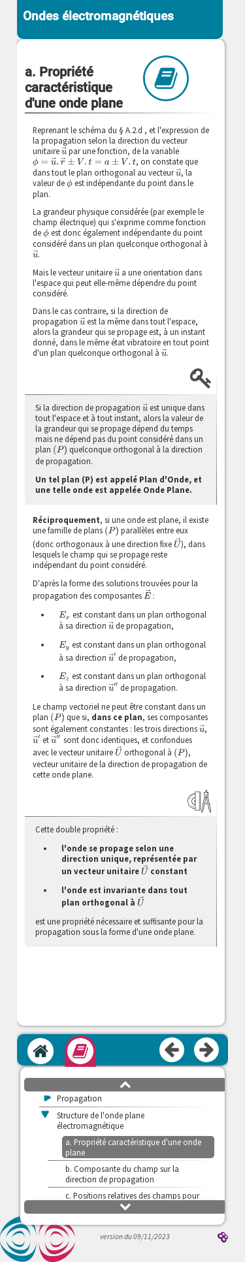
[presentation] (64, 151)
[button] (125, 1084)
